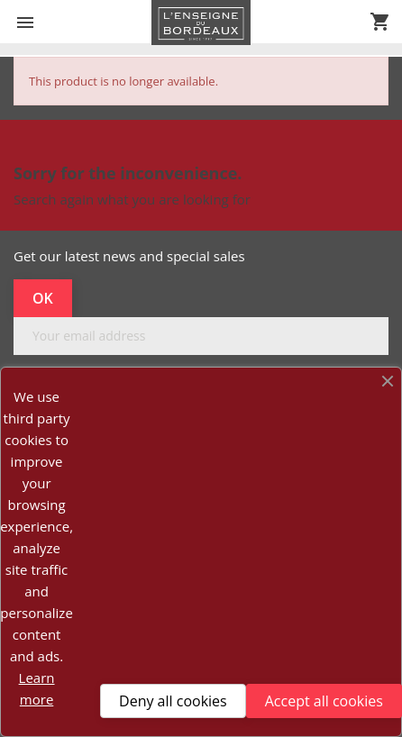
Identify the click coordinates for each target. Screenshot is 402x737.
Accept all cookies (324, 701)
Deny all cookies (173, 701)
